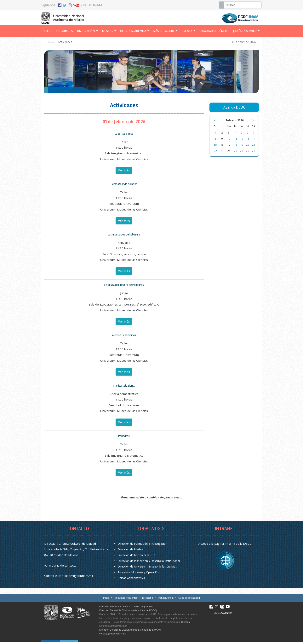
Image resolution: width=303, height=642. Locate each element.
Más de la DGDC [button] (164, 31)
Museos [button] (108, 31)
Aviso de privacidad (189, 597)
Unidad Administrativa (131, 578)
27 (247, 151)
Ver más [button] (124, 170)
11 (235, 138)
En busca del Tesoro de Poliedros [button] (124, 285)
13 (247, 138)
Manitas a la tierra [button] (123, 385)
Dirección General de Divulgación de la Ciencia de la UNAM (130, 629)
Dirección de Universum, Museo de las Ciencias (147, 566)
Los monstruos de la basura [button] (124, 234)
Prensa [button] (187, 31)
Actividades (64, 31)
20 (247, 144)
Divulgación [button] (86, 31)
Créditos (185, 622)
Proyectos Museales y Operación (138, 572)
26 (241, 151)
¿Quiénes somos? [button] (245, 31)
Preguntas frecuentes (126, 597)
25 (235, 151)
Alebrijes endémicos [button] (124, 335)
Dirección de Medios (130, 549)
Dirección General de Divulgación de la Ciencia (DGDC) (128, 610)
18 (235, 144)
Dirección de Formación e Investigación (142, 543)
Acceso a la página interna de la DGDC (224, 543)
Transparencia (165, 597)
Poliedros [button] (124, 436)
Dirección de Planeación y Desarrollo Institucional (149, 561)
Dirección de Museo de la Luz (136, 555)
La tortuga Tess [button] (124, 133)
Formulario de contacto (60, 565)
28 (253, 151)
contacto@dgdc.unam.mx (75, 576)
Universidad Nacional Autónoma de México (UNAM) (125, 606)
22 (215, 151)
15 (215, 144)
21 (253, 144)
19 (241, 144)
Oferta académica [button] (133, 31)
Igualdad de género (214, 31)
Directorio (147, 597)
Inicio (48, 30)
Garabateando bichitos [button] (124, 184)
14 (253, 138)
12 (241, 138)
